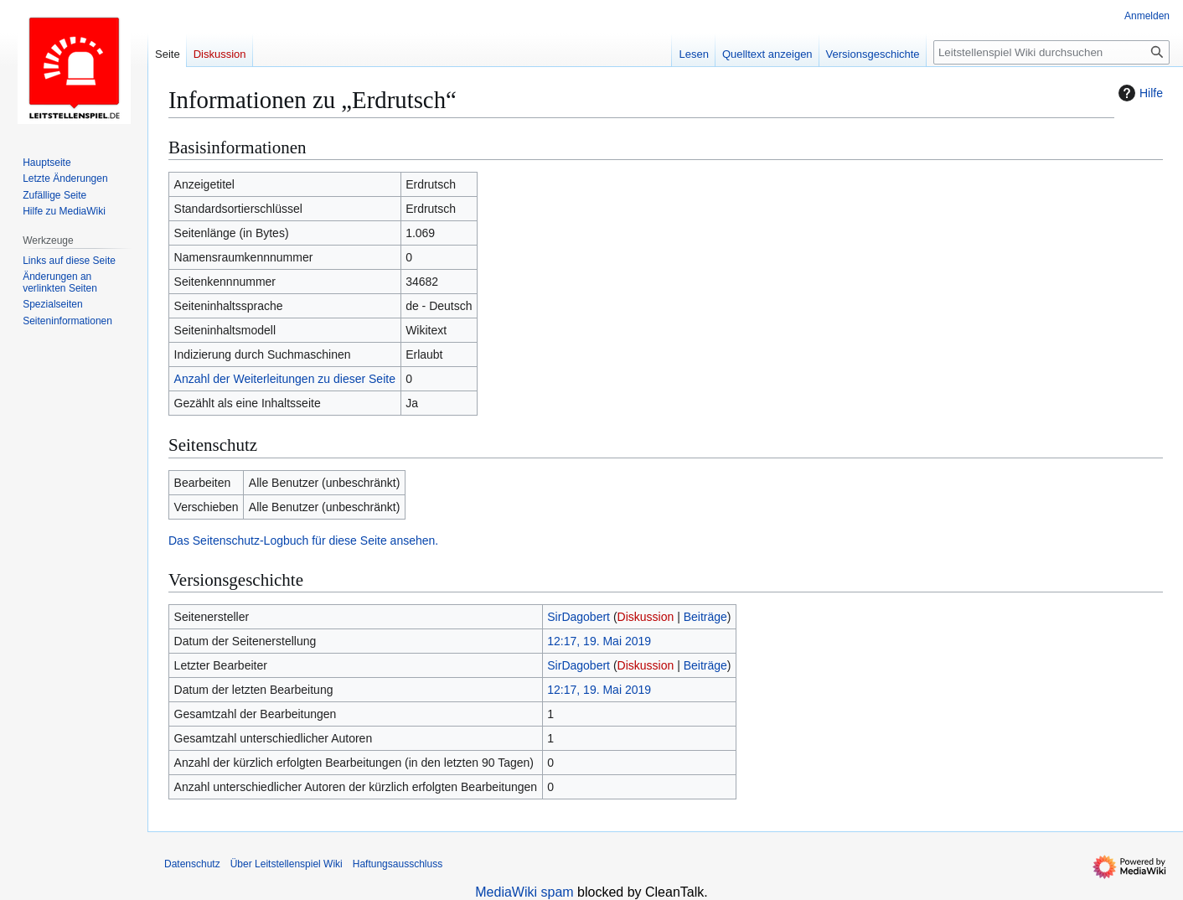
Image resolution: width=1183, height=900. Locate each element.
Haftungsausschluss (397, 864)
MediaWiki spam (524, 892)
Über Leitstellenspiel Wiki (286, 864)
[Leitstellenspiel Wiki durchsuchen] (1051, 52)
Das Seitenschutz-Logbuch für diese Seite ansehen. (303, 540)
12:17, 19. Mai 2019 (599, 641)
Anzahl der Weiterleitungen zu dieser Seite (284, 378)
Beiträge (705, 616)
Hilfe (1138, 93)
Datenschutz (192, 864)
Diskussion (645, 616)
